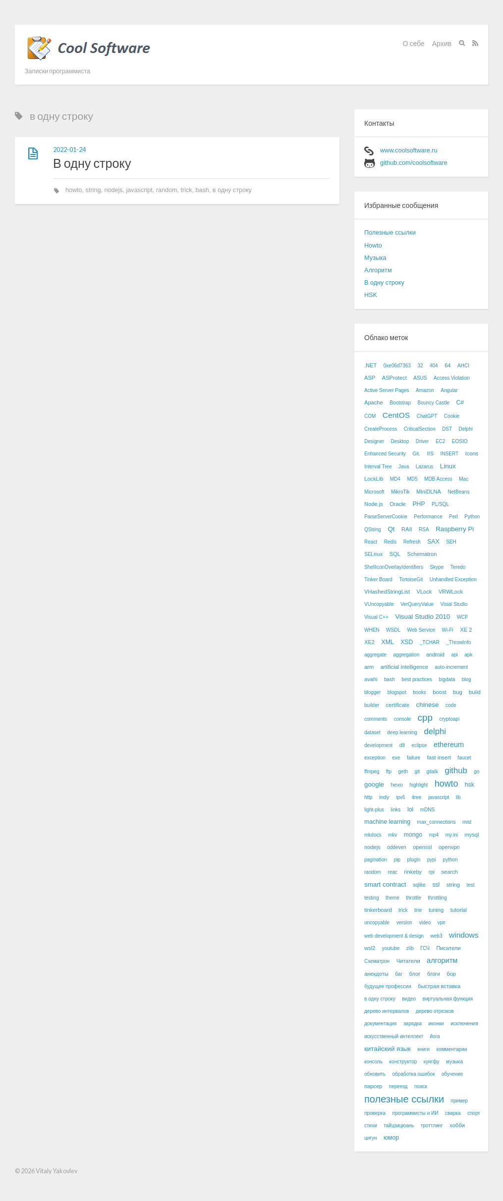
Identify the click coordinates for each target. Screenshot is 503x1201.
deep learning (402, 732)
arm (369, 667)
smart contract (385, 884)
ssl (436, 884)
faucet (464, 757)
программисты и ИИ (415, 1113)
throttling (437, 898)
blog (466, 679)
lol (410, 809)
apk (468, 654)
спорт (473, 1113)
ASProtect (394, 378)
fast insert (439, 757)
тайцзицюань (399, 1125)
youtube (391, 948)
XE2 (369, 642)
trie (418, 910)
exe (396, 757)
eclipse (419, 745)
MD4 (395, 479)
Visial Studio (454, 604)
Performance (428, 516)
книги (423, 1049)
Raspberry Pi (455, 529)
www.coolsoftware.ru (408, 150)
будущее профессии (387, 986)
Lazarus (425, 466)
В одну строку (92, 162)
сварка (452, 1113)
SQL (395, 554)
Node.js (373, 504)
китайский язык (387, 1048)
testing (371, 898)
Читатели (408, 961)
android (435, 654)
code (451, 705)
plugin (414, 859)
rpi (432, 872)
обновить (375, 1074)
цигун (370, 1138)
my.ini (452, 835)
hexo (397, 785)
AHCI (463, 365)
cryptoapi (450, 719)
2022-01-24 (69, 149)
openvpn (449, 847)
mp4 (434, 835)
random (166, 190)
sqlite (419, 885)
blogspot (397, 692)
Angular (449, 390)
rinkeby (413, 872)
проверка (375, 1113)
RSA (424, 529)
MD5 (412, 479)
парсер (373, 1086)
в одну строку (232, 190)
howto (73, 190)
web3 (437, 936)
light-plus (374, 809)
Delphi (466, 429)
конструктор (403, 1061)
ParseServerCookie (385, 516)
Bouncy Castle (433, 402)
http (368, 797)
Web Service (421, 630)
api (454, 654)
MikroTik (400, 492)
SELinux (373, 554)
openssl (422, 847)
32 (420, 365)
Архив (441, 43)
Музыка (375, 257)
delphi (435, 731)
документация (380, 1023)
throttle (413, 898)
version (404, 922)
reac (392, 872)
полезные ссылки (404, 1099)
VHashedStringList (387, 592)
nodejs (113, 190)
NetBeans (458, 492)
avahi (371, 679)
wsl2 (369, 948)
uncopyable (377, 922)
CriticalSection (420, 429)
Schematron (422, 554)
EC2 (440, 441)
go (476, 771)
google (374, 784)
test (470, 885)
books (419, 692)
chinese (427, 704)
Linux (448, 466)
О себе (414, 43)
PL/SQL (440, 504)
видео (409, 998)
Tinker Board (378, 579)
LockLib (373, 479)
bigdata (447, 679)
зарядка (412, 1023)
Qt (391, 529)
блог (415, 974)
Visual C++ (376, 617)
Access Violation (452, 378)
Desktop (400, 441)
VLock (424, 592)
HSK (370, 295)
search (450, 872)
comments (375, 719)
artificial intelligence (404, 667)
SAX (433, 541)
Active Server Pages (386, 390)
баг (398, 974)
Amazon (425, 390)
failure (413, 757)
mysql (472, 835)
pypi (431, 859)
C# (460, 402)
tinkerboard (378, 910)
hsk (469, 784)
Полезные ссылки (390, 232)
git (417, 771)
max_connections (436, 822)
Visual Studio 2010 (422, 616)
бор (451, 974)
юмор (391, 1137)
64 (447, 365)
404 (434, 365)
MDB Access (438, 479)
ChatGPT (427, 416)
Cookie (451, 416)
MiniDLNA (428, 492)
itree (416, 797)
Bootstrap (400, 402)
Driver (422, 441)
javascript (139, 190)
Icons (472, 453)
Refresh (412, 542)
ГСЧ (425, 948)
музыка (454, 1061)
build (474, 692)
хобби (457, 1125)
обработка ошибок (413, 1074)
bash (202, 190)
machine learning (387, 821)
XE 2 (466, 630)
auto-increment (451, 667)
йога (435, 1036)
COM (370, 416)
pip (397, 859)
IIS (430, 453)
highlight (418, 785)
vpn (442, 922)
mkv (392, 835)
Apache (373, 402)
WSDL (393, 630)
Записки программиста (57, 71)
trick (186, 190)
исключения (464, 1023)
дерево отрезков (435, 1011)
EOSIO (460, 441)
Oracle (398, 504)
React (370, 542)
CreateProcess (380, 429)
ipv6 (400, 797)
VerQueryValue (417, 604)
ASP (369, 378)
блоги (433, 974)
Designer (374, 441)
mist (466, 822)
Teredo (458, 567)
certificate (398, 705)
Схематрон (377, 961)
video (425, 922)
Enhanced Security (385, 453)
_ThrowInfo (458, 642)
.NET (370, 365)
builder (371, 705)
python (450, 859)
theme (392, 898)
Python (472, 516)
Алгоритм (378, 270)
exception (375, 757)
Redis (390, 542)
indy (384, 797)
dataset (372, 732)
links (396, 809)
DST (447, 429)
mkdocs (372, 835)
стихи (370, 1125)
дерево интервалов (386, 1011)
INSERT (450, 453)
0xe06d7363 (397, 365)
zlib (410, 948)
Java (403, 466)
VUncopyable (378, 604)
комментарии (452, 1049)
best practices (416, 679)
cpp (425, 717)
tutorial (458, 910)
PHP (418, 503)
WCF (462, 617)
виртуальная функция (448, 998)
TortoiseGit (411, 579)
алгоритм (442, 960)
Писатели (448, 948)
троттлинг (432, 1125)
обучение (452, 1074)
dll (402, 745)
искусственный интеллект (393, 1036)
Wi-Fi (447, 630)
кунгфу (432, 1061)
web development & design (394, 936)
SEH (451, 542)
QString (372, 529)
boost (439, 692)
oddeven (396, 847)
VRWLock (451, 592)
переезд (398, 1086)
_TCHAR (430, 642)
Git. (416, 453)
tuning (436, 910)
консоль (373, 1061)
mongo (413, 834)
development (378, 745)
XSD (406, 642)
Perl (453, 516)
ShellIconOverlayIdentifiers (393, 567)
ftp (388, 771)
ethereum (449, 745)
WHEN (372, 630)
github (456, 770)
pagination (375, 859)
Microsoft (374, 492)
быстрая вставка (439, 986)
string (93, 190)
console (402, 719)
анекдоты (376, 974)
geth (403, 771)
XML (388, 642)
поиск (420, 1086)
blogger (372, 692)
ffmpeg (371, 771)
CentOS (396, 415)
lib (458, 797)
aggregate (375, 654)
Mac (463, 479)
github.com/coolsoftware (413, 162)
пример (459, 1100)
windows (464, 935)
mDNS (427, 809)
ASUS (420, 378)
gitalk (432, 771)
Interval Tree (378, 466)
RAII (406, 529)
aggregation (406, 654)
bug (457, 692)
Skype (437, 567)
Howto (373, 245)
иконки (436, 1023)
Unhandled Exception (453, 579)
